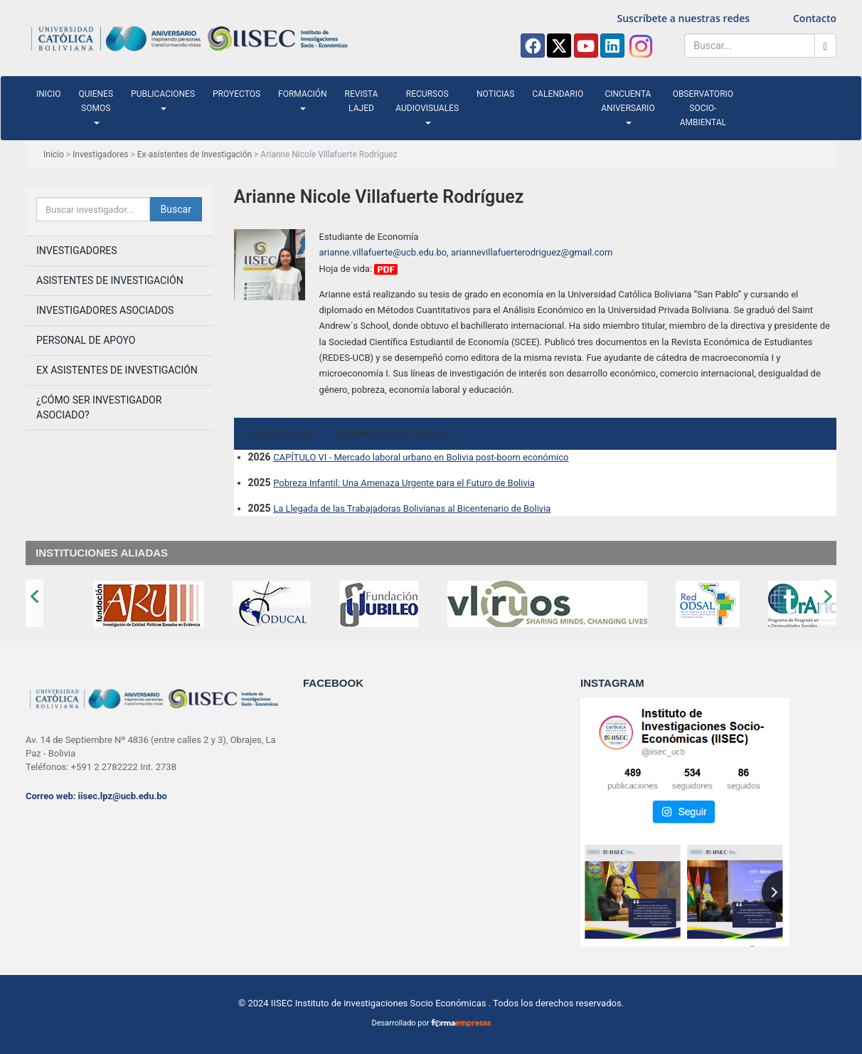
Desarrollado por (430, 1023)
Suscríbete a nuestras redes (683, 18)
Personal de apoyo (85, 340)
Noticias (495, 94)
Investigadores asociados (105, 310)
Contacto (814, 18)
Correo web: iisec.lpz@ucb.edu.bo (96, 796)
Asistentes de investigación (109, 280)
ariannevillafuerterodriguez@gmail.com (531, 252)
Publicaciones (163, 99)
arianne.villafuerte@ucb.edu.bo (383, 252)
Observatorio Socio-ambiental (703, 108)
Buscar (176, 209)
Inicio (48, 94)
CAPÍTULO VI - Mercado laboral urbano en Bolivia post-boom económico (420, 457)
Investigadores (100, 154)
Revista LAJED (361, 101)
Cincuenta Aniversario (627, 107)
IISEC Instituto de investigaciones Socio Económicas (379, 1003)
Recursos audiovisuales (427, 107)
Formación (302, 99)
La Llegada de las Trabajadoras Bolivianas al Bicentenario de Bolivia (411, 508)
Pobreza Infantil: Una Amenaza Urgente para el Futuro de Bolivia (404, 483)
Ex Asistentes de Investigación (117, 370)
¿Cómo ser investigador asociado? (98, 407)
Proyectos (236, 94)
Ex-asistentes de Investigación (194, 154)
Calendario (557, 94)
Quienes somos (95, 107)
